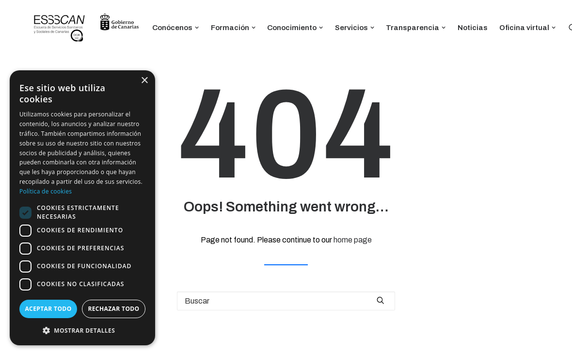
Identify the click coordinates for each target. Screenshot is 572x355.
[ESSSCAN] (86, 28)
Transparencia (416, 28)
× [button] (144, 80)
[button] (82, 330)
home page (353, 240)
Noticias (473, 28)
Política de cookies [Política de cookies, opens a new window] (45, 191)
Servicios (355, 28)
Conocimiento (295, 28)
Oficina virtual (527, 28)
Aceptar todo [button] (48, 309)
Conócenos (175, 28)
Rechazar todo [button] (113, 309)
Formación (233, 28)
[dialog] (82, 207)
